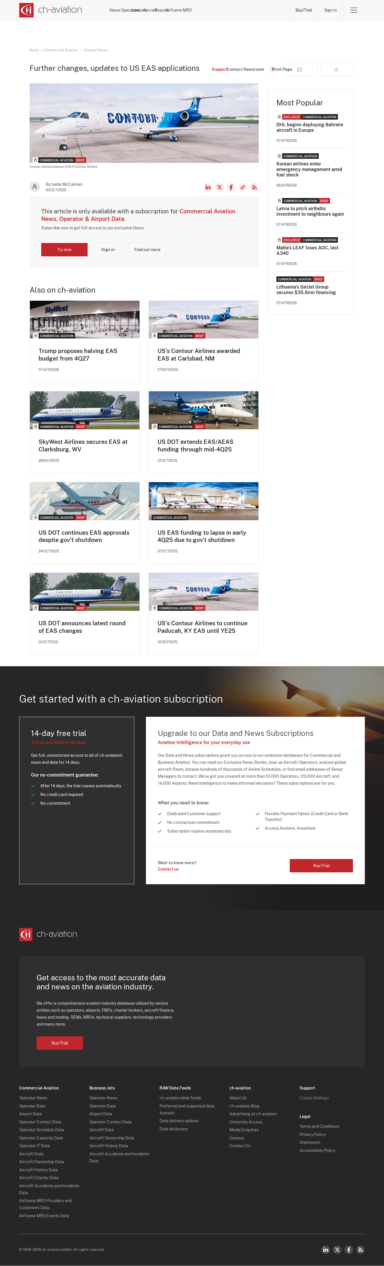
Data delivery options (179, 1121)
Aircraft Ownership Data (41, 1162)
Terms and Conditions (319, 1127)
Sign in (330, 10)
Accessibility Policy (317, 1150)
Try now (64, 249)
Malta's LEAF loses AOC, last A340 (307, 250)
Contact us (168, 869)
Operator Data (32, 1106)
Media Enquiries (244, 1130)
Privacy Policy (312, 1134)
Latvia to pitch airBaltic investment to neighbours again (310, 211)
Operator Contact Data (40, 1122)
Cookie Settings (314, 1098)
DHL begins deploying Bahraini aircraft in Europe (309, 127)
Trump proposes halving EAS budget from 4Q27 (78, 354)
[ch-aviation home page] (50, 10)
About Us (238, 1098)
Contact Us (239, 1146)
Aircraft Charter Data (39, 1178)
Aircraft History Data (38, 1170)
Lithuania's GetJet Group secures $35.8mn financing (306, 289)
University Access (245, 1122)
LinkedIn (208, 187)
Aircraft (212, 10)
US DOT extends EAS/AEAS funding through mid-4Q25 (195, 445)
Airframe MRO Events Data (44, 1216)
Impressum (310, 1143)
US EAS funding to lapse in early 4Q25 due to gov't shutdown (201, 536)
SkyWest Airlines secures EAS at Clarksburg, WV (83, 445)
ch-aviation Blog (244, 1106)
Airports (238, 10)
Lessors (186, 10)
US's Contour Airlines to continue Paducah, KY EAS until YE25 (202, 627)
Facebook (231, 187)
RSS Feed (254, 187)
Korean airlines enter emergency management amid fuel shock (309, 169)
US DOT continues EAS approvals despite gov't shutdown (84, 536)
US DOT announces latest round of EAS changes (82, 627)
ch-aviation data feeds (180, 1098)
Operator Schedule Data (41, 1130)
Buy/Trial (304, 10)
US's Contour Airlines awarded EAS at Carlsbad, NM (198, 354)
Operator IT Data (34, 1146)
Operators (157, 10)
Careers (236, 1138)
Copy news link (242, 187)
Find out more (147, 249)
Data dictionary (174, 1129)
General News (95, 50)
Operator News (33, 1098)
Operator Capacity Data (41, 1138)
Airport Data (30, 1114)
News (131, 10)
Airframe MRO (270, 10)
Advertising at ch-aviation (253, 1114)
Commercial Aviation (61, 50)
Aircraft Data (31, 1154)
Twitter (337, 1250)
